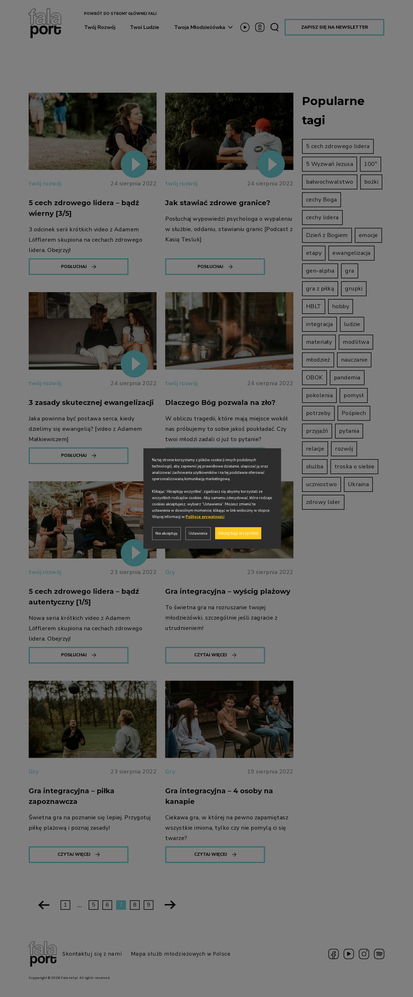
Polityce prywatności (205, 516)
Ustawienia (198, 533)
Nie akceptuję (166, 533)
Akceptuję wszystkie (238, 533)
